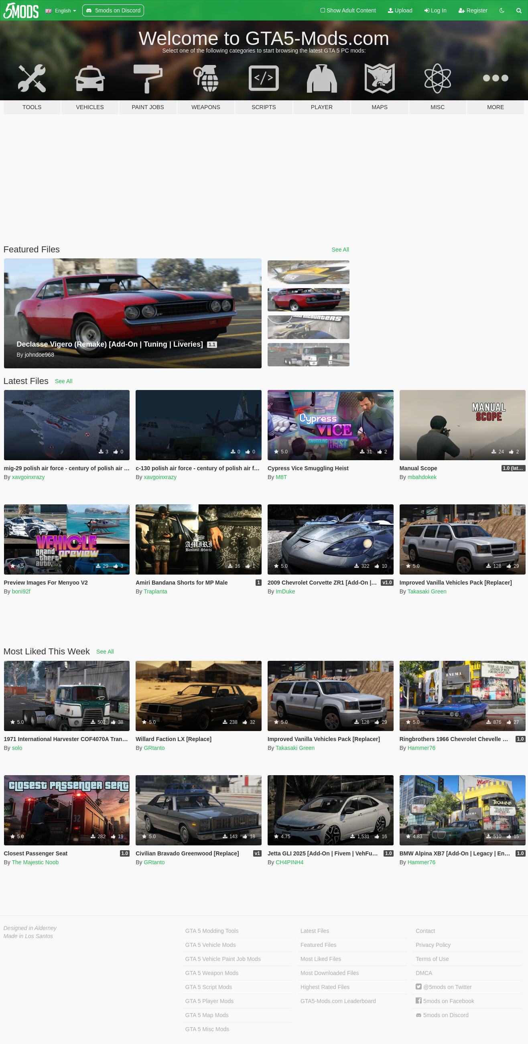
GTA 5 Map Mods (207, 1015)
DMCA (424, 973)
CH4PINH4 (289, 862)
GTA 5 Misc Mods (207, 1029)
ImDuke (285, 591)
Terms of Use (432, 959)
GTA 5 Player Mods (209, 1001)
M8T (281, 477)
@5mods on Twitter (443, 987)
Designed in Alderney (30, 928)
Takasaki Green (427, 591)
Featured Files (318, 945)
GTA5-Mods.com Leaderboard (338, 1001)
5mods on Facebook (445, 1001)
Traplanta (155, 591)
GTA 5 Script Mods (208, 987)
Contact (425, 931)
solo (17, 748)
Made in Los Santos (28, 936)
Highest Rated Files (325, 987)
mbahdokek (422, 477)
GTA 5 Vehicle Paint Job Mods (223, 959)
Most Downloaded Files (330, 973)
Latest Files (315, 931)
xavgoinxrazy (28, 477)
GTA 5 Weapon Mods (212, 973)
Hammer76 (421, 748)
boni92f (21, 591)
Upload (400, 10)
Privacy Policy (433, 945)
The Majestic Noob (35, 862)
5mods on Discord (442, 1015)
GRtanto (154, 748)
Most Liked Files (321, 959)
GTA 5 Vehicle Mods (210, 945)
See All (340, 249)
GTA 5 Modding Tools (212, 931)
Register (473, 10)
